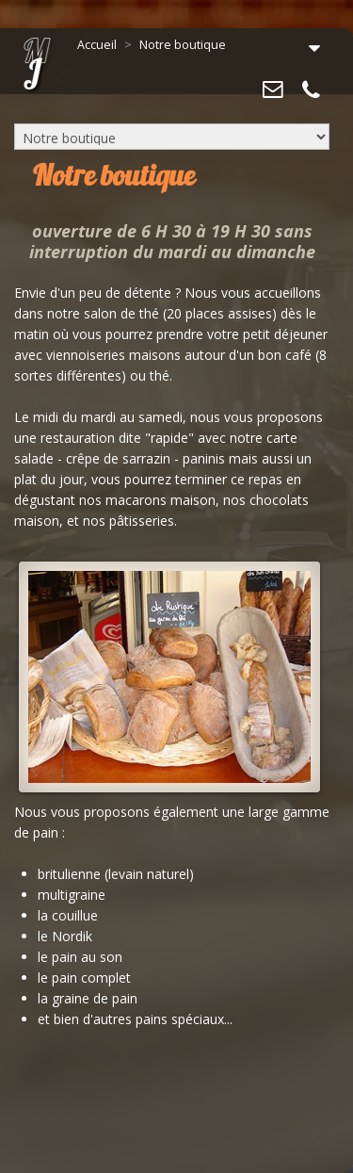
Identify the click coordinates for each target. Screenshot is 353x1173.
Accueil (97, 45)
